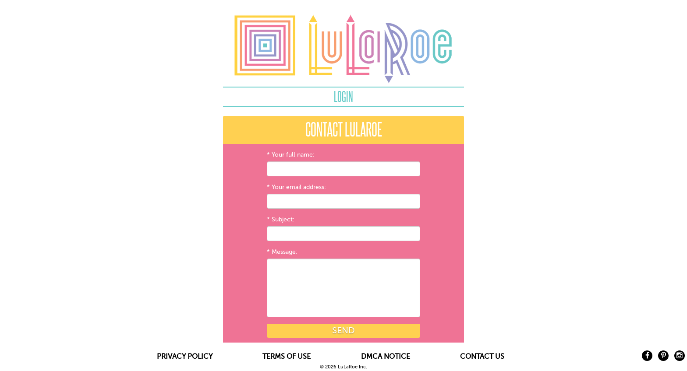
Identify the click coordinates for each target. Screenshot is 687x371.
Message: (284, 251)
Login (343, 96)
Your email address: (299, 187)
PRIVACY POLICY (184, 356)
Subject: (283, 219)
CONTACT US (482, 356)
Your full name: (293, 154)
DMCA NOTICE (385, 356)
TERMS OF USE (286, 356)
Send (343, 331)
